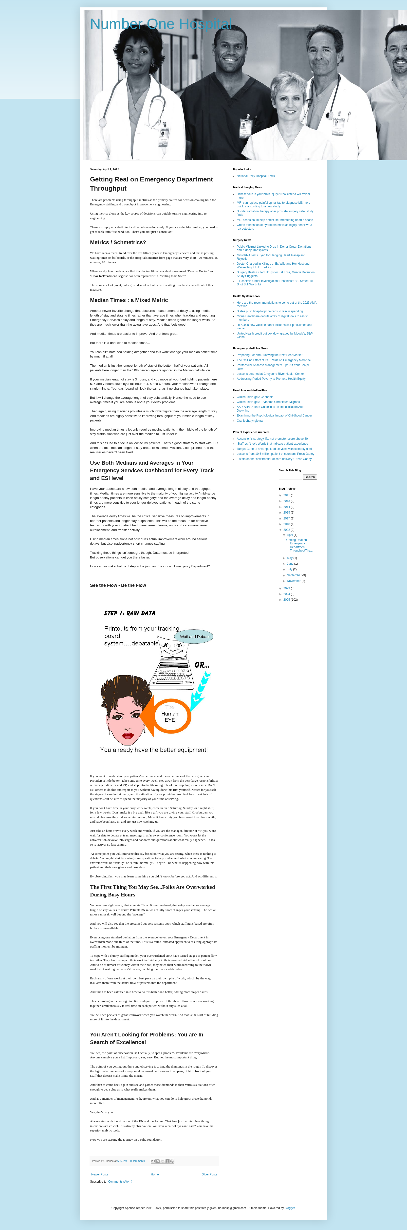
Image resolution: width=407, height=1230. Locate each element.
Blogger (290, 1208)
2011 (287, 495)
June (290, 563)
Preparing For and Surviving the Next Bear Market (269, 355)
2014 (287, 507)
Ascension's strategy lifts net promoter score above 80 (272, 438)
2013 (287, 501)
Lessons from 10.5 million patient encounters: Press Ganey (275, 454)
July (290, 569)
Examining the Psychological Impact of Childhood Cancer (274, 415)
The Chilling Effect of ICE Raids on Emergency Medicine (274, 360)
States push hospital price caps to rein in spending (270, 311)
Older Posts (209, 1174)
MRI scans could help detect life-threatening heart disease (275, 220)
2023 (287, 588)
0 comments (137, 1160)
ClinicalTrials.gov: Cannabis (255, 397)
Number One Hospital (161, 24)
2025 (287, 599)
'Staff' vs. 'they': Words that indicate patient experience (272, 443)
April (290, 535)
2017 (287, 518)
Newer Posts (99, 1174)
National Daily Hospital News (256, 176)
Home (155, 1174)
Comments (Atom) (120, 1181)
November (294, 581)
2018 (287, 524)
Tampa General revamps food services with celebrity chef (274, 449)
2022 (287, 530)
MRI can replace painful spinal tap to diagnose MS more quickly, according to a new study (273, 204)
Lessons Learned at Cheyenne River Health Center (270, 374)
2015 (287, 512)
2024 (287, 594)
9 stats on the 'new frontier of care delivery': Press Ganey (274, 459)
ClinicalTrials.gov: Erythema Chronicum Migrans (268, 402)
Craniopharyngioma (250, 420)
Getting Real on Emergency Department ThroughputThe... (299, 545)
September (294, 575)
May (290, 558)
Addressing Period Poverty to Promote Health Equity (271, 378)
